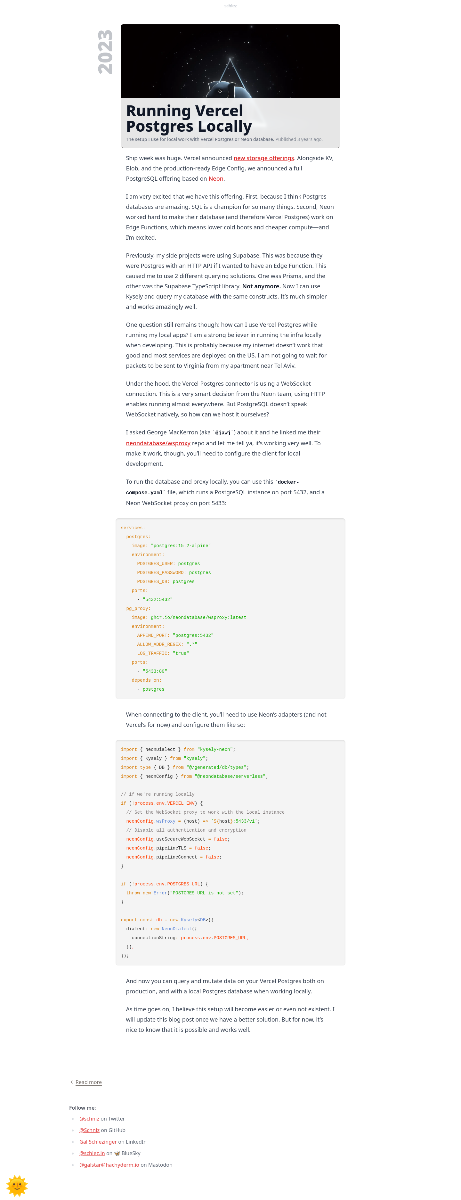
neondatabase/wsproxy (158, 443)
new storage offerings (264, 158)
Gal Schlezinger (98, 1141)
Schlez (230, 6)
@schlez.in (92, 1153)
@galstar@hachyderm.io (109, 1164)
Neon (215, 178)
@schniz (89, 1118)
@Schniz (89, 1130)
